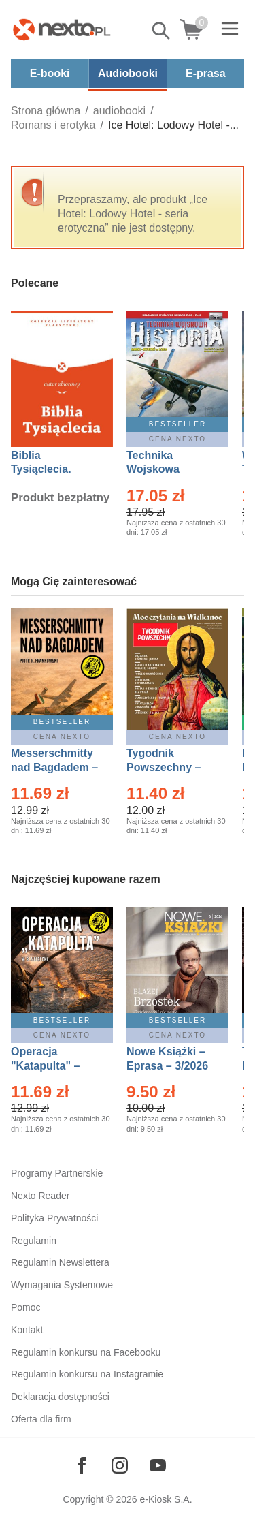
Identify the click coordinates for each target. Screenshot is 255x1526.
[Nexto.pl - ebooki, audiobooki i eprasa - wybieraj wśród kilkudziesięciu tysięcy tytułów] (62, 29)
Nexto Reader (40, 1195)
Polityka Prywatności (54, 1218)
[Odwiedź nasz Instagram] (120, 1465)
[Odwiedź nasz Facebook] (81, 1465)
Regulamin (33, 1240)
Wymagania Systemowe (62, 1284)
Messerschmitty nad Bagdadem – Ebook (54, 767)
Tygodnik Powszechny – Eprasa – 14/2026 (170, 767)
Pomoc (26, 1307)
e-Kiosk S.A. (166, 1499)
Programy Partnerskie (57, 1173)
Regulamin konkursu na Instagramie (87, 1374)
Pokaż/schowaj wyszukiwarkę (161, 30)
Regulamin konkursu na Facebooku (85, 1352)
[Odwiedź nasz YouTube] (158, 1465)
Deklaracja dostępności (60, 1396)
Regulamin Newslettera (60, 1262)
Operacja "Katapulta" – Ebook (45, 1066)
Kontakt (27, 1329)
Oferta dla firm (41, 1419)
